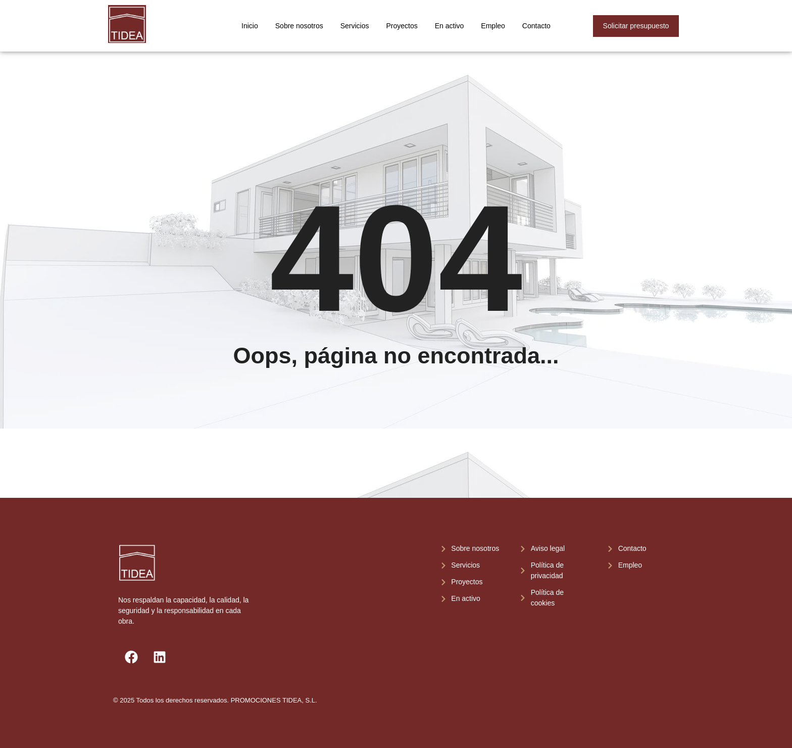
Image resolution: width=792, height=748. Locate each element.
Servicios (354, 26)
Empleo (493, 26)
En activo (449, 26)
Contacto (536, 26)
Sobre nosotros (299, 26)
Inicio (249, 26)
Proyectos (402, 26)
